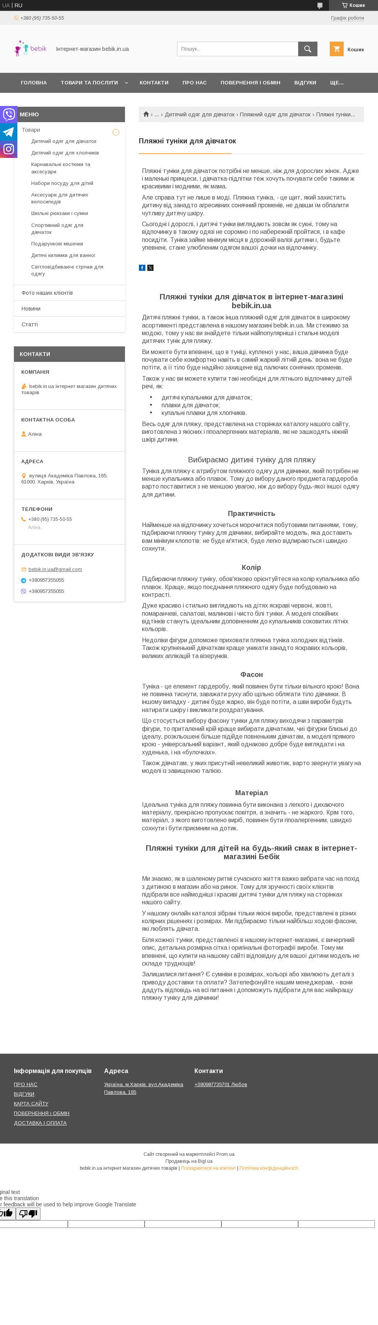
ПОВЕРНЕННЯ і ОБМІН (41, 1113)
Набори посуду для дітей (62, 183)
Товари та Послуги (89, 83)
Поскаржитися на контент (208, 1168)
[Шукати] (307, 49)
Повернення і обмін (250, 83)
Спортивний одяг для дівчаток (57, 228)
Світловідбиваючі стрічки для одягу (67, 270)
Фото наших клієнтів (47, 293)
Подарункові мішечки (57, 244)
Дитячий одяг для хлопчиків (65, 153)
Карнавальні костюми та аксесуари (60, 167)
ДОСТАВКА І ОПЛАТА (40, 1123)
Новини (31, 309)
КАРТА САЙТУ (31, 1104)
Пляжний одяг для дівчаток (275, 114)
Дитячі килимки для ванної (63, 255)
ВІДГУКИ (24, 1094)
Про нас (194, 83)
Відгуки (305, 83)
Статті (30, 324)
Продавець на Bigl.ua (189, 1161)
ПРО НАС (25, 1084)
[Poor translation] (28, 1213)
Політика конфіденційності (269, 1168)
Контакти (154, 83)
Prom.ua (225, 1154)
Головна (34, 83)
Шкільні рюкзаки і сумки (59, 213)
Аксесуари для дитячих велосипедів (59, 198)
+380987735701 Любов (220, 1084)
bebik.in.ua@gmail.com (55, 569)
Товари (31, 130)
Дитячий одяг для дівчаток (200, 114)
